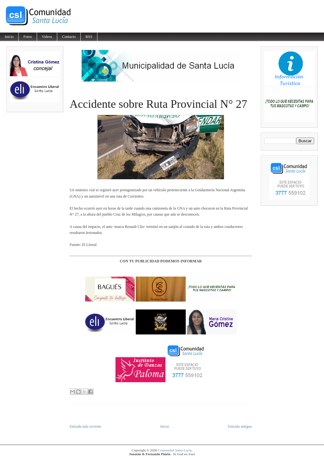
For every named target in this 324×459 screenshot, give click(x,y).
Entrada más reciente (86, 426)
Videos (47, 36)
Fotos (27, 36)
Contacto (69, 36)
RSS (88, 36)
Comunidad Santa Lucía (174, 450)
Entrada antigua (240, 426)
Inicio (9, 36)
